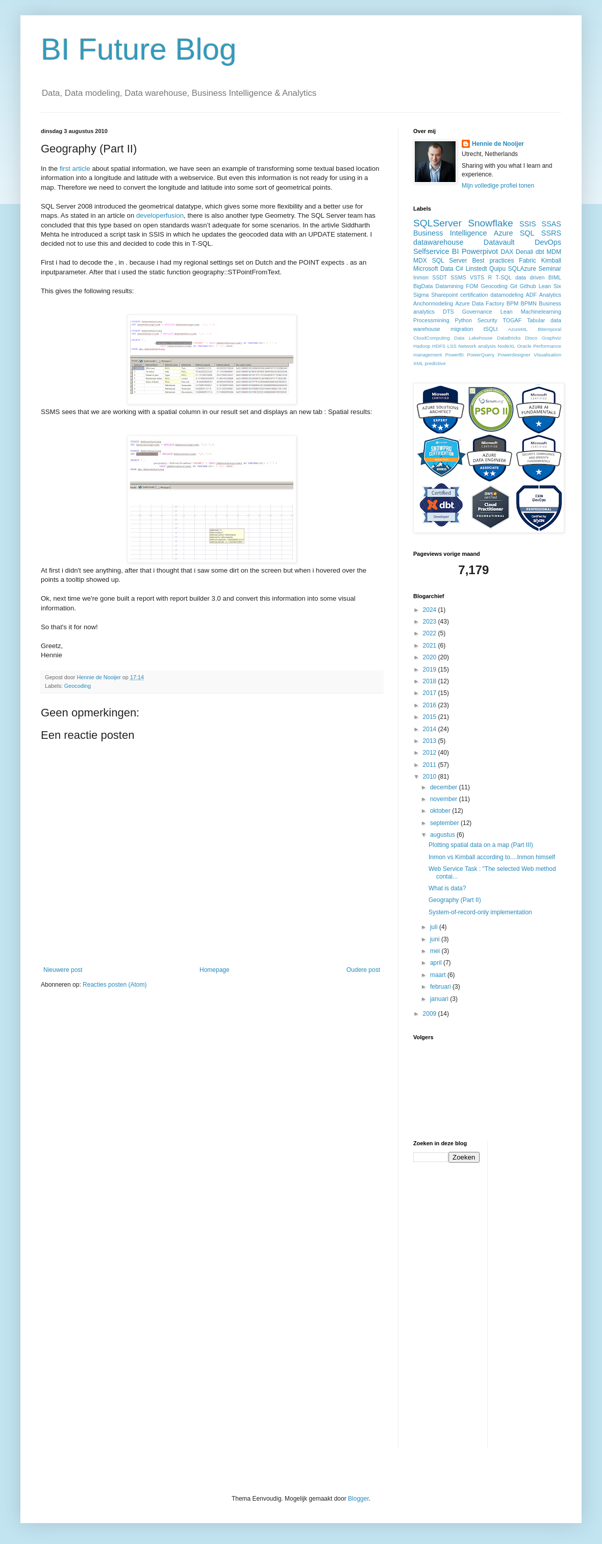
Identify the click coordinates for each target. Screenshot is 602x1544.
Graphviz (551, 338)
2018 (430, 681)
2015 (430, 716)
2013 (430, 740)
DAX (507, 251)
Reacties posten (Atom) (114, 984)
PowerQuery (480, 354)
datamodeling (506, 295)
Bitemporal (549, 329)
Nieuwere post (63, 969)
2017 (430, 693)
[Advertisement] (536, 1293)
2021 (430, 645)
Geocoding (77, 686)
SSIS (527, 224)
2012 (430, 752)
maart (438, 975)
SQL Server (449, 260)
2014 (430, 729)
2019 (430, 669)
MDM (553, 251)
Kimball (551, 260)
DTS (448, 311)
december (444, 787)
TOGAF (512, 320)
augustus (443, 834)
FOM (472, 286)
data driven (530, 277)
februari (441, 986)
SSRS (551, 233)
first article (75, 168)
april (436, 962)
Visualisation (547, 354)
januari (440, 998)
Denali (524, 251)
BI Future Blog (139, 49)
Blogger (358, 1498)
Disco (531, 338)
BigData (423, 286)
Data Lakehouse (473, 338)
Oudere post (363, 969)
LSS (452, 346)
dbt (540, 251)
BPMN (529, 303)
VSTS (477, 277)
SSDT (439, 277)
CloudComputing (431, 338)
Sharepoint (444, 295)
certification (474, 295)
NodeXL (506, 346)
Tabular (536, 320)
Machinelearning (541, 311)
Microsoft (425, 268)
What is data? (447, 888)
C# (459, 268)
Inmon (421, 277)
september (445, 823)
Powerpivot (480, 251)
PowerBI (454, 354)
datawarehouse (438, 242)
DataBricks (508, 338)
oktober (441, 810)
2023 (430, 621)
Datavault (499, 242)
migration (461, 329)
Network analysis (476, 346)
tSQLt (491, 329)
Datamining (450, 286)
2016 (430, 705)
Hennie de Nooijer (498, 143)
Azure (503, 233)
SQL (527, 233)
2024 (430, 609)
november (444, 799)
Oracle (524, 346)
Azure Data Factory (479, 303)
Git (513, 286)
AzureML (518, 329)
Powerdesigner (514, 354)
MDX (420, 260)
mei (436, 951)
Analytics (550, 295)
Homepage (214, 969)
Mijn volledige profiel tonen (498, 185)
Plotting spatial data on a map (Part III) (481, 844)
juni (435, 939)
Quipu (497, 268)
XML (418, 363)
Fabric (527, 260)
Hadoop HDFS (429, 346)
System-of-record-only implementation (480, 912)
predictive (434, 363)
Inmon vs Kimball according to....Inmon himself (492, 857)
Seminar (549, 268)
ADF (531, 295)
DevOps (548, 242)
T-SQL (504, 277)
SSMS (458, 277)
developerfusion (160, 215)
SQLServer (437, 223)
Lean (506, 311)
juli (434, 927)
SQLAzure (522, 268)
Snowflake (490, 223)
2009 (430, 1013)
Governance (477, 311)
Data (446, 268)
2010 (430, 776)
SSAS (551, 224)
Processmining (431, 320)
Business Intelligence (450, 233)
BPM (512, 303)
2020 (430, 657)
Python (463, 320)
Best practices (493, 260)
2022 (430, 633)
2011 (430, 764)
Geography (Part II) (455, 900)
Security (487, 320)
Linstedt (476, 268)
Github (528, 286)
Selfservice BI (436, 251)
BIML (554, 277)
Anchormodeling (433, 303)
